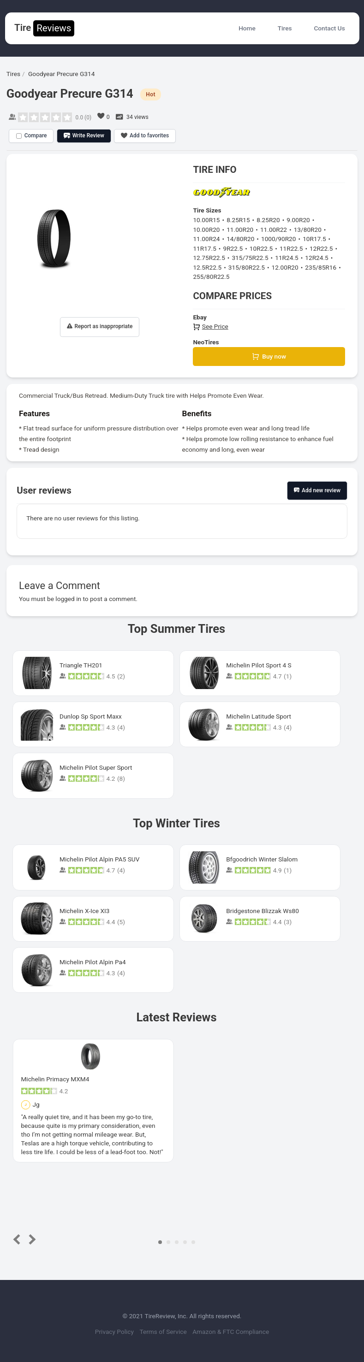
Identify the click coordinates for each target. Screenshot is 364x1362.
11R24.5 (286, 257)
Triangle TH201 (81, 665)
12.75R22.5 (209, 257)
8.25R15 (238, 220)
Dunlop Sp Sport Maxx (91, 716)
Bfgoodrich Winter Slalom (262, 859)
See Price (210, 326)
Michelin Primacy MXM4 (55, 1079)
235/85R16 (320, 267)
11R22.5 (291, 248)
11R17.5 (204, 248)
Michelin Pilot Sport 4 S (258, 665)
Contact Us (329, 28)
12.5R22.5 (207, 267)
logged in (68, 598)
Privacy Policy (113, 1331)
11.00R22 (273, 229)
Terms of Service (163, 1331)
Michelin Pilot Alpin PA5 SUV (99, 859)
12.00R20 (285, 267)
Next (30, 1239)
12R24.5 (316, 257)
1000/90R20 (278, 238)
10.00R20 (206, 229)
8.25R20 (268, 220)
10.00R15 (206, 220)
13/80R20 (308, 229)
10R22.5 (261, 248)
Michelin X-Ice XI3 (84, 910)
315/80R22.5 (246, 267)
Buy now (269, 356)
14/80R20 (240, 238)
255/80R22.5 (211, 276)
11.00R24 (206, 238)
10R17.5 (314, 238)
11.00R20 (240, 229)
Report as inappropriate (100, 326)
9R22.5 (233, 248)
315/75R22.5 (250, 257)
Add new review (317, 490)
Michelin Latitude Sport (258, 716)
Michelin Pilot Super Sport (96, 767)
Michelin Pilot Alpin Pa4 (93, 962)
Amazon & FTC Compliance (233, 1331)
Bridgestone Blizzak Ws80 (262, 910)
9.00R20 (298, 220)
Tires (285, 28)
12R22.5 (321, 248)
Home (247, 28)
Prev (18, 1239)
